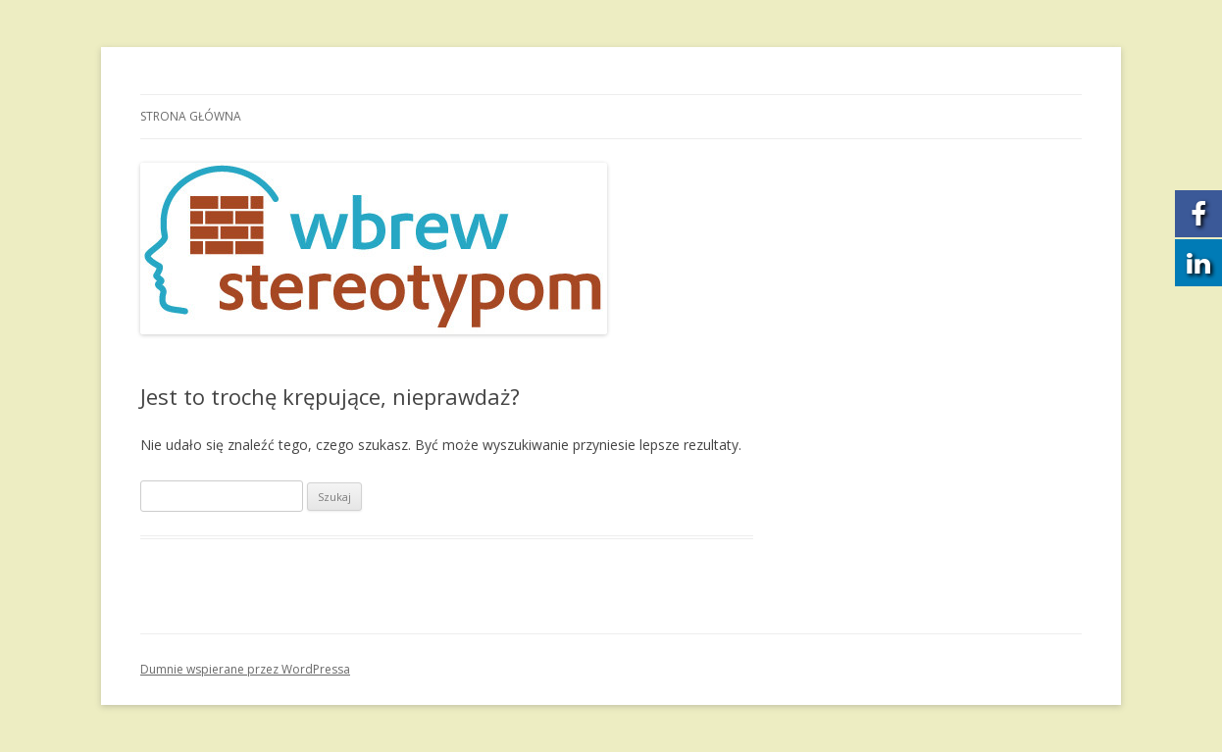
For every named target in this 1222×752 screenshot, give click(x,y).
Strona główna (190, 116)
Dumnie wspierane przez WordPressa (245, 669)
